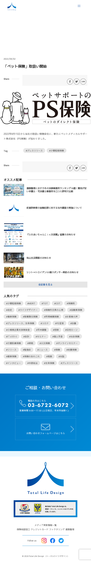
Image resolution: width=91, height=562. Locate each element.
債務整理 (69, 529)
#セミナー (41, 336)
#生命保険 (49, 363)
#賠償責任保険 (30, 316)
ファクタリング (57, 529)
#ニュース (42, 349)
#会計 (26, 336)
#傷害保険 (11, 316)
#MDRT (31, 303)
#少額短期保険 (56, 150)
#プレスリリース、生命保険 (20, 323)
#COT (57, 303)
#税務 (49, 356)
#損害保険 (11, 356)
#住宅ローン (71, 329)
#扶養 (73, 323)
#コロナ (45, 323)
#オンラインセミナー (67, 343)
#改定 (9, 309)
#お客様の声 (71, 316)
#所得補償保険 (51, 316)
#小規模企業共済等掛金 (18, 329)
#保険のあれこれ (31, 356)
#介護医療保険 (13, 343)
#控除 (56, 329)
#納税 (30, 343)
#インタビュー (13, 363)
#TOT (45, 303)
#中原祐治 (32, 363)
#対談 (61, 356)
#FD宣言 (59, 323)
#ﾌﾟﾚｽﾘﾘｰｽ (11, 336)
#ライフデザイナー (28, 309)
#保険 (57, 349)
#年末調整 (41, 329)
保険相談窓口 (23, 529)
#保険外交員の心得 (53, 309)
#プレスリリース (34, 150)
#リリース (11, 349)
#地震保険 (71, 349)
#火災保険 (45, 343)
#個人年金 (57, 336)
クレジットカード (39, 529)
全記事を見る (45, 284)
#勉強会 (27, 349)
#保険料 (71, 303)
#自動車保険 (76, 309)
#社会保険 (74, 336)
